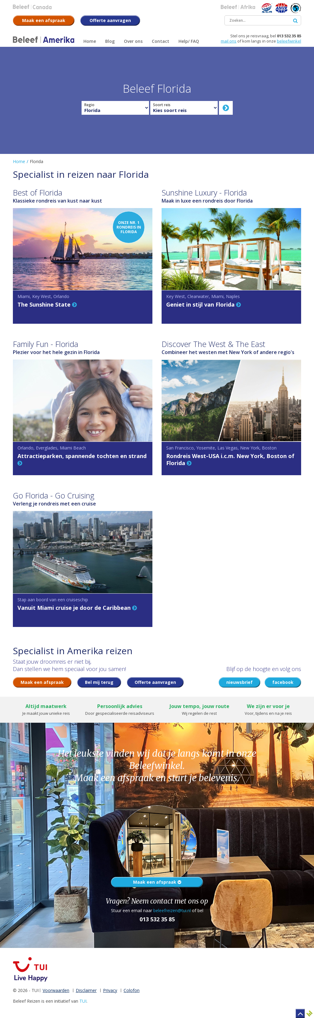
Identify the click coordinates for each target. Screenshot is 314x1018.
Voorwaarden (56, 990)
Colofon (132, 990)
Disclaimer (86, 990)
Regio (89, 105)
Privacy (110, 990)
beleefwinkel (289, 41)
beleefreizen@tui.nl (172, 910)
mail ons (228, 41)
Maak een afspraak (157, 882)
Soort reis (161, 105)
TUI (82, 1001)
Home (19, 161)
